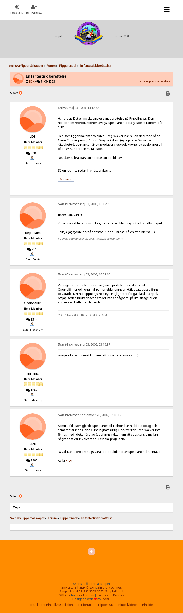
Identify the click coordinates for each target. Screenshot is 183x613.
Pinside (147, 605)
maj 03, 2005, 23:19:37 (84, 345)
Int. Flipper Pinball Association (51, 605)
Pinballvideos (127, 605)
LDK (31, 81)
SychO (106, 599)
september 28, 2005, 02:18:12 (89, 415)
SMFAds (64, 595)
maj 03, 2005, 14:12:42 (78, 108)
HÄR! (69, 460)
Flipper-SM (106, 605)
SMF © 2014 (87, 588)
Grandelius (33, 303)
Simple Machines (109, 588)
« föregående (149, 81)
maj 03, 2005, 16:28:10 (84, 274)
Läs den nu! (66, 179)
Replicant (33, 232)
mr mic (33, 373)
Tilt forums (85, 605)
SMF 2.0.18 (68, 588)
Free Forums (85, 595)
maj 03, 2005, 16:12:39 (84, 204)
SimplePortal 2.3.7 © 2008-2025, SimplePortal (91, 591)
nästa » (165, 81)
